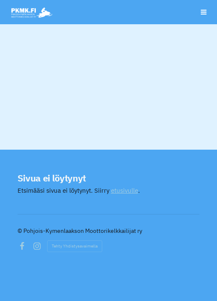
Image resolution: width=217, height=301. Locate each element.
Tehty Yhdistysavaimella (75, 246)
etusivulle (124, 190)
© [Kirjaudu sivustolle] (20, 231)
